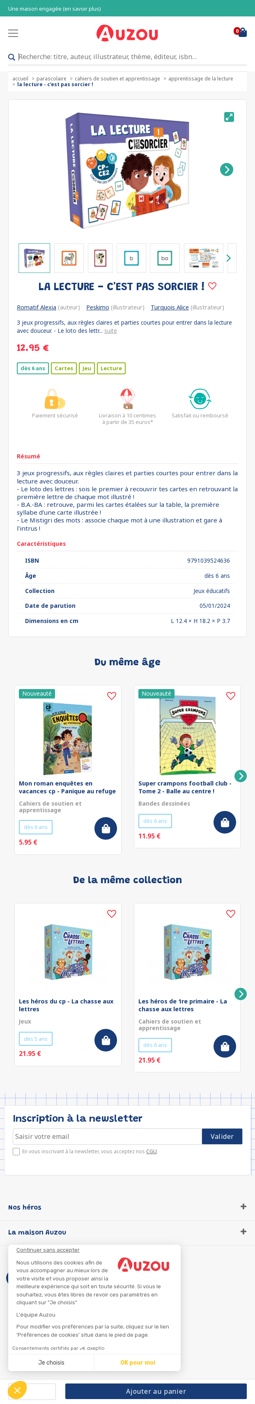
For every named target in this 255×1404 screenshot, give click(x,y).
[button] (17, 1390)
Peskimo (97, 307)
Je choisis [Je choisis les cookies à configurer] (51, 1362)
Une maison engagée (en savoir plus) (54, 9)
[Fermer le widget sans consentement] (98, 1250)
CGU (151, 1151)
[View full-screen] (229, 117)
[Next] (226, 169)
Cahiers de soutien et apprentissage (117, 78)
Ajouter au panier (156, 1391)
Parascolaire (52, 78)
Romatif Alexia (36, 307)
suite (110, 330)
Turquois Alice (170, 307)
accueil (20, 78)
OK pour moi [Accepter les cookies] (137, 1362)
